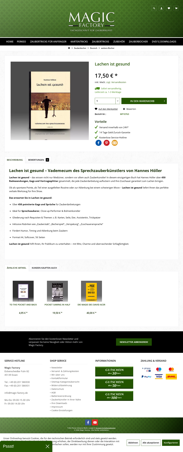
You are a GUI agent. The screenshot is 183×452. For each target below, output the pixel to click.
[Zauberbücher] (138, 41)
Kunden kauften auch (44, 267)
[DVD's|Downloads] (164, 41)
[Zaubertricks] (100, 41)
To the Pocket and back (23, 304)
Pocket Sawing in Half (57, 304)
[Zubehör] (119, 41)
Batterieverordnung (61, 396)
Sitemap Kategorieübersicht (65, 381)
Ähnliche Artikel (16, 267)
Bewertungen (38, 160)
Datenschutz (57, 389)
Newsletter (56, 367)
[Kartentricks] (79, 41)
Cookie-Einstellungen (62, 410)
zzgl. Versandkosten (116, 82)
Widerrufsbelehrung (61, 385)
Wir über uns (58, 374)
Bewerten (129, 109)
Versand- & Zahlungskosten (65, 371)
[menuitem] (176, 8)
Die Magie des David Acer (91, 304)
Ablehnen (133, 442)
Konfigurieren (171, 442)
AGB (53, 392)
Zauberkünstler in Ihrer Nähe (66, 399)
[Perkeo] (21, 41)
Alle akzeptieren (151, 442)
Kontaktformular (59, 378)
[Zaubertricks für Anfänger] (48, 41)
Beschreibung (15, 159)
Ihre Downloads (59, 403)
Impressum (57, 406)
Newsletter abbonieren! (134, 342)
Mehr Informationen (13, 447)
